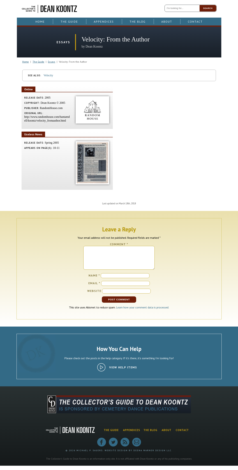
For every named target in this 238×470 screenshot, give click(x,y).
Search (207, 8)
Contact (195, 21)
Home (40, 21)
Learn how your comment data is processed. (142, 311)
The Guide (69, 21)
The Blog (137, 21)
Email (94, 287)
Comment (119, 244)
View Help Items (123, 371)
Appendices (104, 21)
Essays (51, 61)
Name (94, 279)
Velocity (48, 75)
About (166, 21)
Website (94, 295)
